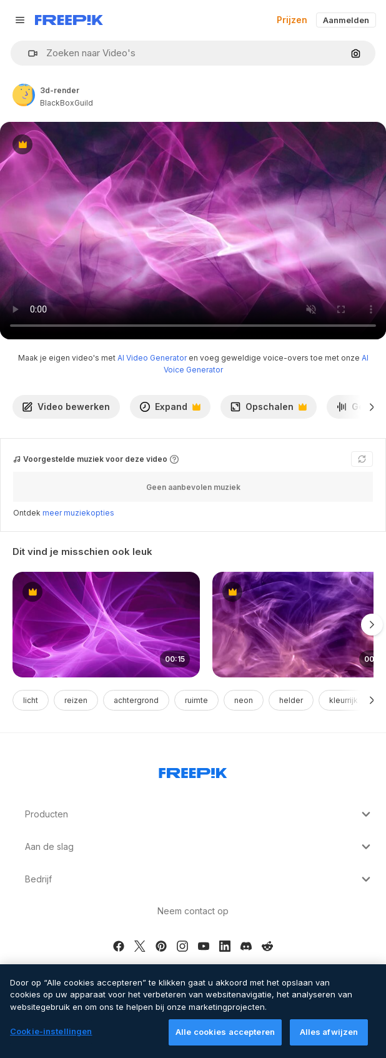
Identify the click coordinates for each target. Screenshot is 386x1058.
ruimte (196, 700)
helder (291, 700)
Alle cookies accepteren (225, 1032)
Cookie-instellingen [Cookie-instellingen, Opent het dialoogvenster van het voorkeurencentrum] (51, 1031)
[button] (28, 53)
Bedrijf (199, 879)
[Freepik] (69, 20)
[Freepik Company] (193, 771)
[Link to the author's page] (23, 95)
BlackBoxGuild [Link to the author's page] (66, 102)
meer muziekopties (78, 512)
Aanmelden (346, 20)
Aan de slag (199, 846)
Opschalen (268, 410)
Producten (199, 814)
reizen (75, 700)
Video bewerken (66, 406)
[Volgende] (372, 407)
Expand (169, 410)
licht (30, 700)
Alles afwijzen (329, 1032)
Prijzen (292, 19)
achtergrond (136, 700)
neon (243, 700)
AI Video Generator (152, 357)
